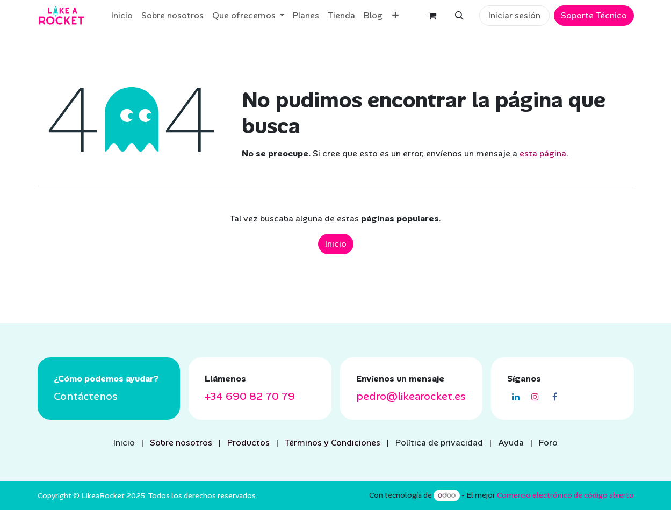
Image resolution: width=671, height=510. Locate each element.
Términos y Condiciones (332, 442)
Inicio (336, 243)
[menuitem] (122, 15)
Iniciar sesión (514, 15)
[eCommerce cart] (432, 15)
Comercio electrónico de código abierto (565, 495)
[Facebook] (554, 396)
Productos (248, 442)
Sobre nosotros (181, 442)
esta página (543, 153)
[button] (459, 15)
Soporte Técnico (594, 15)
